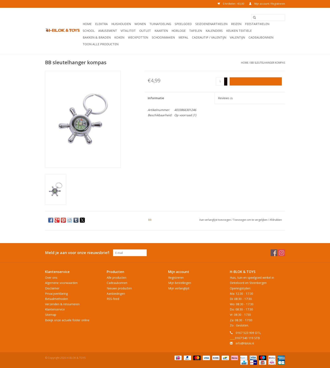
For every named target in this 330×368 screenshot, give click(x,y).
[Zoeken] (268, 17)
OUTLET (145, 31)
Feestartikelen (257, 24)
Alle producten (116, 278)
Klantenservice (55, 309)
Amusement (107, 31)
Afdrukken (276, 220)
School (89, 31)
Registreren (176, 278)
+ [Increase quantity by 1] (226, 79)
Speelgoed (183, 24)
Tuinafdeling (160, 24)
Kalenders (214, 31)
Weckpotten (138, 37)
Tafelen (195, 31)
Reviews (225, 98)
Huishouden (121, 24)
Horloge (179, 31)
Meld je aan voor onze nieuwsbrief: (77, 252)
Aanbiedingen (116, 294)
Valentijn (237, 37)
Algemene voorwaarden (61, 283)
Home (87, 24)
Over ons (51, 278)
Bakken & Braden (97, 37)
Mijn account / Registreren (267, 3)
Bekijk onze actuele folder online (67, 320)
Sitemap (50, 315)
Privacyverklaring (56, 294)
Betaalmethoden (56, 299)
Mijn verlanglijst (178, 288)
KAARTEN (161, 31)
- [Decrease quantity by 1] (225, 83)
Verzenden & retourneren (62, 304)
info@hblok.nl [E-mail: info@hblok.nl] (245, 343)
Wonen (140, 24)
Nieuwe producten (119, 288)
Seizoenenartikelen (211, 24)
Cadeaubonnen (261, 37)
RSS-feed (113, 299)
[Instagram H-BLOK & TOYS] (281, 252)
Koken (119, 37)
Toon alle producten (100, 44)
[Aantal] (220, 81)
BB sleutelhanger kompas (267, 62)
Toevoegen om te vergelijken (250, 220)
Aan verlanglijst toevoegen (215, 220)
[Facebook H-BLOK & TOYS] (274, 252)
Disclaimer (52, 288)
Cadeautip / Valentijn (209, 37)
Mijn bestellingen (179, 283)
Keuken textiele (239, 31)
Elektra (101, 24)
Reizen (236, 24)
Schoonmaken (163, 37)
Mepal (183, 37)
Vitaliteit (128, 31)
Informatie (156, 98)
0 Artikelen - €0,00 (231, 3)
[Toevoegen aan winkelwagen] (256, 81)
